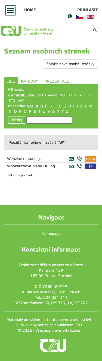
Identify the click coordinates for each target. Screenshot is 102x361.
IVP (21, 101)
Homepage (51, 233)
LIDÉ (11, 81)
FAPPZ (51, 95)
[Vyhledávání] (95, 30)
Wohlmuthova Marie (25, 166)
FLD (87, 95)
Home (30, 10)
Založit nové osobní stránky (70, 64)
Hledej (16, 120)
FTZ (12, 101)
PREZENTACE (56, 81)
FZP (78, 95)
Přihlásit (87, 10)
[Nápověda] (70, 17)
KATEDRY (29, 81)
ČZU (39, 95)
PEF (62, 95)
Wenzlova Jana (20, 159)
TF (71, 95)
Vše (30, 106)
